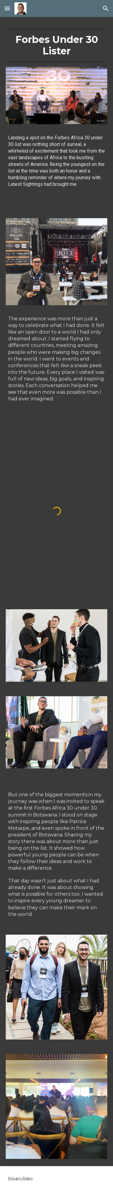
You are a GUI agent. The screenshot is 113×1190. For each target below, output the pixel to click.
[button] (7, 8)
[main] (57, 45)
